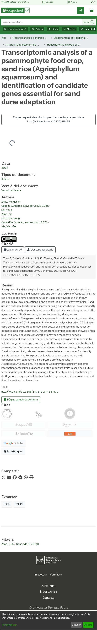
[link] (80, 10)
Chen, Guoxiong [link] (10, 218)
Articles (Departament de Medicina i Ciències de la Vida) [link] (23, 45)
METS (19, 504)
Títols (53, 29)
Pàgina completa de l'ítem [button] (21, 399)
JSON (7, 504)
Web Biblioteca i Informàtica (15, 2)
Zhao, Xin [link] (6, 214)
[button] (93, 2)
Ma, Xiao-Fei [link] (8, 226)
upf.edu (47, 2)
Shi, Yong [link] (6, 210)
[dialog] (48, 620)
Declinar (76, 624)
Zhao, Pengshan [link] (10, 202)
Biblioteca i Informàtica (48, 575)
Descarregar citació (40, 250)
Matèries (69, 29)
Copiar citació (13, 250)
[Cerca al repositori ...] (41, 22)
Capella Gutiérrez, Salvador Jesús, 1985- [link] (25, 206)
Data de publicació (15, 29)
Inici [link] (3, 38)
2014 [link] (4, 168)
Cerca (88, 22)
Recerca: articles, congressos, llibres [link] (30, 38)
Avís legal (48, 586)
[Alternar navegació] (91, 10)
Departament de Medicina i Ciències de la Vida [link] (71, 38)
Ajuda (72, 2)
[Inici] (15, 10)
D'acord (88, 624)
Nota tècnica (48, 592)
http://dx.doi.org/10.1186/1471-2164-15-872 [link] (29, 392)
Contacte (48, 598)
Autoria (37, 29)
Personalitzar (9, 624)
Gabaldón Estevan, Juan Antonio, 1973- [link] (25, 222)
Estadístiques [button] (13, 451)
